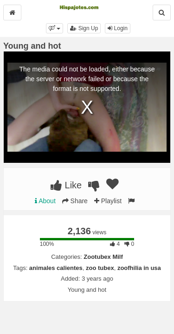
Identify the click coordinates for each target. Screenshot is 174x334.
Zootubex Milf (103, 256)
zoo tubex (100, 267)
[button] (54, 28)
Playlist (108, 201)
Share (75, 201)
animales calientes (56, 267)
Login (118, 28)
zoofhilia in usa (139, 267)
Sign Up (84, 28)
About (45, 201)
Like (66, 185)
